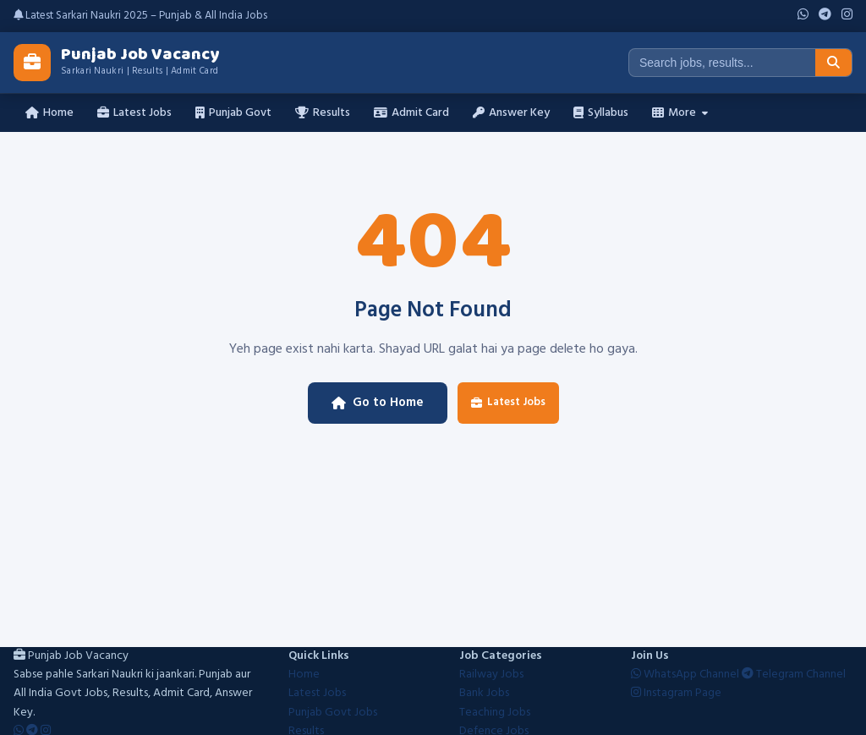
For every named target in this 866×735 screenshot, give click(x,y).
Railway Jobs (491, 674)
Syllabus (600, 113)
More (680, 113)
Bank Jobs (484, 693)
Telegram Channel (794, 674)
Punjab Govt (233, 113)
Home (49, 113)
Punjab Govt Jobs (332, 712)
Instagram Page (676, 693)
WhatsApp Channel (686, 674)
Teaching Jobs (494, 712)
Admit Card (411, 113)
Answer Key (511, 113)
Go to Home (378, 402)
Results (322, 113)
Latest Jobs (134, 113)
